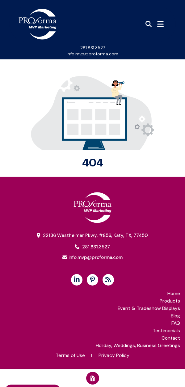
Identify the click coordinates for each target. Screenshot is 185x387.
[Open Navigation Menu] (160, 24)
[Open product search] (148, 24)
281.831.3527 (92, 47)
